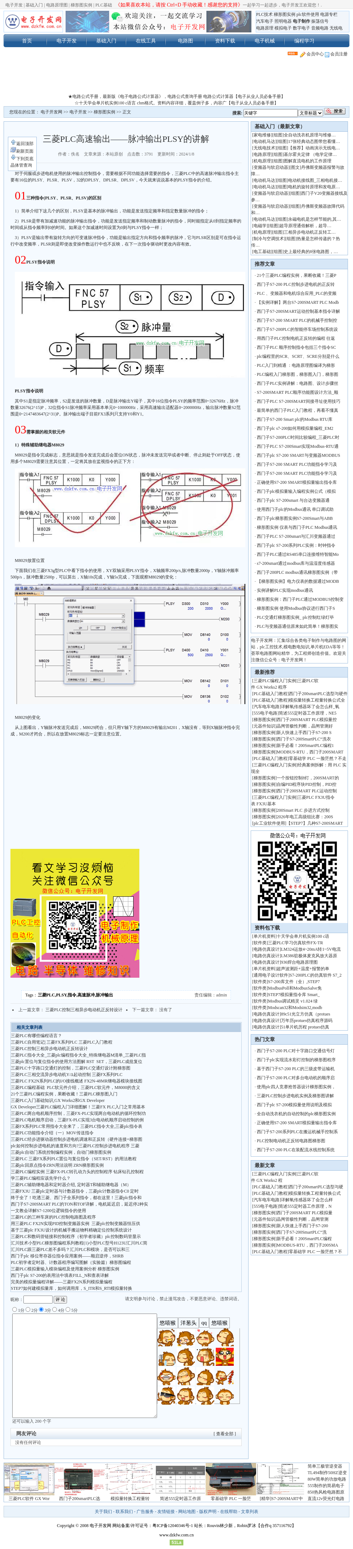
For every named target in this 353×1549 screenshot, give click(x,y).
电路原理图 (57, 5)
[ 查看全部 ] (225, 1433)
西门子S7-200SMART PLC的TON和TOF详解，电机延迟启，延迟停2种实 (79, 1204)
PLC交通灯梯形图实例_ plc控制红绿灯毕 (295, 617)
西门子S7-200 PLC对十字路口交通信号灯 (296, 1050)
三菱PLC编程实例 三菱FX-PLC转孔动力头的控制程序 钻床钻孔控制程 (77, 1171)
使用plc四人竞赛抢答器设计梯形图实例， (296, 1086)
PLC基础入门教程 (270, 693)
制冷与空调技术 (269, 238)
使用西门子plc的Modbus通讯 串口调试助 (295, 509)
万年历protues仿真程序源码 (306, 1020)
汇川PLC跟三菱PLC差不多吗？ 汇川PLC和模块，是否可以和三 (70, 1249)
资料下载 (225, 41)
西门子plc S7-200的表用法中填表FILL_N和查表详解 (60, 1275)
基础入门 (34, 5)
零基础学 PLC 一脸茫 (231, 1498)
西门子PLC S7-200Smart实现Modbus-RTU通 (298, 446)
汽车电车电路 (267, 706)
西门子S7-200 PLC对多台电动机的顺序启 (296, 1077)
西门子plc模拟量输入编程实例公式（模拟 (296, 491)
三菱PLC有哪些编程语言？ (36, 1035)
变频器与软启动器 (271, 167)
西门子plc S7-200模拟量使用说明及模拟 (294, 1104)
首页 (27, 41)
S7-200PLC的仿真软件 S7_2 (315, 975)
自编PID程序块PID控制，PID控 (306, 784)
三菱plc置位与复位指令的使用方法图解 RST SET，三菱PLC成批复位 (76, 1061)
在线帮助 (228, 1511)
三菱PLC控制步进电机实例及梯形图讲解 (295, 1095)
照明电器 (283, 21)
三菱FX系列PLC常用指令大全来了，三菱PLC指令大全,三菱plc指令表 (76, 1126)
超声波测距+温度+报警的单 (303, 968)
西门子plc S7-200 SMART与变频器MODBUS (298, 455)
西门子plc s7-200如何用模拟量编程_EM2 (295, 428)
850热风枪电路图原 (326, 1492)
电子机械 (265, 41)
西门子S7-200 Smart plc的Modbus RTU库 (294, 419)
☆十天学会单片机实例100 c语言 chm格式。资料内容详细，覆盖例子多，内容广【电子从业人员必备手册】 (176, 102)
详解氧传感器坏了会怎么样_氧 (310, 706)
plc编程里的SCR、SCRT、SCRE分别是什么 (298, 356)
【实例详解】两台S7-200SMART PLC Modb (298, 302)
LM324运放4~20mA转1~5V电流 (311, 949)
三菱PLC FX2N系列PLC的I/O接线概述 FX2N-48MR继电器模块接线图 (76, 1081)
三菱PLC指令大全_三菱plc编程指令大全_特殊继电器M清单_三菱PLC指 (78, 1055)
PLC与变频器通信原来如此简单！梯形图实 (297, 626)
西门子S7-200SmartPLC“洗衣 (304, 739)
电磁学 (260, 225)
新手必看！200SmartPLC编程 (304, 1238)
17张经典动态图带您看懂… (314, 141)
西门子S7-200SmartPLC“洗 (302, 1232)
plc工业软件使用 (269, 823)
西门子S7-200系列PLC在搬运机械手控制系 (297, 1131)
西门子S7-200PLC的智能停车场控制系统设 (297, 329)
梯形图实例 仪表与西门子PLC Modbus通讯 (297, 527)
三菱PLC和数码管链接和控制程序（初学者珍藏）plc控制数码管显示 (76, 1236)
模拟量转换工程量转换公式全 (317, 700)
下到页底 (21, 158)
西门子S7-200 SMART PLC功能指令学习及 (297, 464)
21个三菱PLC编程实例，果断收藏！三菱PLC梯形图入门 (64, 1094)
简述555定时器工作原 (180, 1498)
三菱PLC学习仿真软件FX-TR (295, 942)
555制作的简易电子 (326, 1485)
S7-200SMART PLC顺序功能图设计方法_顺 (297, 392)
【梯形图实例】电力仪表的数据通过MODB (298, 581)
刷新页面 (21, 151)
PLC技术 (264, 14)
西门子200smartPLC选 (79, 1498)
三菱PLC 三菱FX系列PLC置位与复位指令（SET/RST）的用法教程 (74, 1158)
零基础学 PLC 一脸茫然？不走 (318, 758)
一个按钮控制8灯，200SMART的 (308, 777)
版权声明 (207, 1511)
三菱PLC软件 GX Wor (29, 1498)
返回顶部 (21, 143)
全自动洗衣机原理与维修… (310, 135)
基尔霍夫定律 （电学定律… (310, 154)
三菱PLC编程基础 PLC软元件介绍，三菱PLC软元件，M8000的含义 (75, 1087)
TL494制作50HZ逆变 (327, 1472)
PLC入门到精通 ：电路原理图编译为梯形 (296, 365)
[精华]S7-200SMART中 (281, 1498)
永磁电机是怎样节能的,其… (314, 219)
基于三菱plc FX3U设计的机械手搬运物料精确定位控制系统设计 (71, 1230)
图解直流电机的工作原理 (307, 160)
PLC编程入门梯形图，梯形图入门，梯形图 (297, 374)
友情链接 (166, 1511)
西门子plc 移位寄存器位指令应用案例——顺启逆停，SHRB (67, 1255)
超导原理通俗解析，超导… (305, 225)
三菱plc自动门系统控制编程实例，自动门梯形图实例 (61, 1152)
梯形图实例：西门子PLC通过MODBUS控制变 (300, 599)
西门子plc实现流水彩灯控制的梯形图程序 (296, 1059)
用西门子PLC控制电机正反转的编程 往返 (296, 338)
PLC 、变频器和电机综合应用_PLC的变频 (296, 293)
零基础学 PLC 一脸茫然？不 (315, 1251)
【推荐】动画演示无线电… (314, 147)
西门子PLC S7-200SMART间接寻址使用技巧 (298, 401)
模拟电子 (283, 28)
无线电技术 (264, 147)
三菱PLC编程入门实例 (275, 680)
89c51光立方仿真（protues (305, 1014)
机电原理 (262, 160)
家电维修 (262, 135)
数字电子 (301, 28)
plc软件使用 (307, 14)
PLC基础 (103, 5)
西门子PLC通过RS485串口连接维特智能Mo (298, 554)
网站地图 (187, 1511)
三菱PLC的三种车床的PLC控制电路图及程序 (53, 1217)
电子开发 (14, 5)
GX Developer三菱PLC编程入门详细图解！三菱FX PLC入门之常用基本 (78, 1106)
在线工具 (146, 41)
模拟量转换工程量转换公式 (315, 1193)
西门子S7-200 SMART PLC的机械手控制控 (297, 320)
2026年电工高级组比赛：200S (305, 816)
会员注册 (336, 54)
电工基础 (262, 251)
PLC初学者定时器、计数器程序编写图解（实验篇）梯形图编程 (71, 1262)
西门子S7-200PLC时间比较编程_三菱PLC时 (298, 437)
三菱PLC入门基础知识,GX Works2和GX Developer (57, 1100)
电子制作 (301, 21)
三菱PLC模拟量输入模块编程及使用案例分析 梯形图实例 (65, 1268)
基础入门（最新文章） (280, 126)
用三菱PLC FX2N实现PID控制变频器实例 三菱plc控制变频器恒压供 (75, 1223)
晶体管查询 (21, 165)
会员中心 (312, 54)
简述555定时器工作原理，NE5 (307, 713)
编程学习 (304, 41)
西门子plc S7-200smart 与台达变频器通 (293, 500)
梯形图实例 (81, 5)
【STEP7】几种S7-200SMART (315, 823)
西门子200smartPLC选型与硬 (316, 1186)
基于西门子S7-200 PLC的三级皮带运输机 (296, 1068)
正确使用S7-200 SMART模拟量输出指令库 (297, 482)
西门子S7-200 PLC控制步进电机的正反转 (296, 284)
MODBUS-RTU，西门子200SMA (307, 1245)
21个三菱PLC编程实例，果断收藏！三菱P (296, 275)
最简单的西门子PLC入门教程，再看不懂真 (297, 410)
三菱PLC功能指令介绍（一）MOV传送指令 (52, 1132)
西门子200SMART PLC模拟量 (304, 1212)
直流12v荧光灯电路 (326, 1498)
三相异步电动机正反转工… (310, 232)
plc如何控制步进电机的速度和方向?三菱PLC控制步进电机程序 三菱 (75, 1145)
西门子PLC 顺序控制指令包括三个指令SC (296, 347)
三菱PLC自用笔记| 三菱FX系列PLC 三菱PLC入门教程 (61, 1042)
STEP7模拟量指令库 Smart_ (294, 994)
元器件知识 (264, 726)
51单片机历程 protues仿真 (305, 1027)
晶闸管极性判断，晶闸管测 (303, 1219)
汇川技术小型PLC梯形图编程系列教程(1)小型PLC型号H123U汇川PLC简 (79, 1243)
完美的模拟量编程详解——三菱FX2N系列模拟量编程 (61, 1281)
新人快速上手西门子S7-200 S (304, 732)
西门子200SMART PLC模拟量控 (307, 719)
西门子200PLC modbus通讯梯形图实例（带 (297, 572)
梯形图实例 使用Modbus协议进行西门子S (296, 608)
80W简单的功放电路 (327, 1479)
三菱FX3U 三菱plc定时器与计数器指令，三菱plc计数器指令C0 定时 (75, 1191)
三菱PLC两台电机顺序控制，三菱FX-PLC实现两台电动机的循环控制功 (78, 1113)
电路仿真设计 (267, 949)
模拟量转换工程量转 (130, 1498)
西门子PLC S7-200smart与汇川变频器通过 (296, 536)
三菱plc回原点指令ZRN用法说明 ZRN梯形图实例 (57, 1165)
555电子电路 (265, 713)
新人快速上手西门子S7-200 (302, 1225)
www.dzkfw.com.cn (176, 1534)
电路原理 (264, 28)
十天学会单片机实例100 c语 (303, 936)
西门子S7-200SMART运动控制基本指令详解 (298, 311)
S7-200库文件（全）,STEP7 (294, 981)
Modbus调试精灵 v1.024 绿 (293, 1001)
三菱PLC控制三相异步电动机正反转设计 (83, 1009)
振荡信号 (320, 21)
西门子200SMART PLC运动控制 (307, 790)
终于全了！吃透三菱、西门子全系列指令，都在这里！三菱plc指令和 (76, 1197)
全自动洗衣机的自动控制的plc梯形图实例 (296, 1113)
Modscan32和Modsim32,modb (295, 1007)
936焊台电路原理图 (299, 962)
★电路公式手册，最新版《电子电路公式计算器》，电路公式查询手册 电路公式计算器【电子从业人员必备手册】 (176, 96)
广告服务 (145, 1511)
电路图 (185, 41)
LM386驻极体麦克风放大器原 (309, 955)
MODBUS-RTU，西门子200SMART (310, 752)
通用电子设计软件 (271, 975)
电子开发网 (51, 111)
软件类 (260, 942)
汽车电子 (264, 21)
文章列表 (249, 1511)
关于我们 (103, 1511)
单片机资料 (264, 936)
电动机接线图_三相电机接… (315, 180)
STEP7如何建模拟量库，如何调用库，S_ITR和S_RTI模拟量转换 (71, 1288)
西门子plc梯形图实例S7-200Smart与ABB (295, 518)
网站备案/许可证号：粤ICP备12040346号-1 (152, 1525)
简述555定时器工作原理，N (305, 1206)
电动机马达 (264, 141)
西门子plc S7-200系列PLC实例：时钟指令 (296, 545)
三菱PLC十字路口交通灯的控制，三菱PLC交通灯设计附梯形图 (70, 1068)
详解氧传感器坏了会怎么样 (307, 1199)
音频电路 (320, 28)
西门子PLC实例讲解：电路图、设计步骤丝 (297, 383)
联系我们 (124, 1511)
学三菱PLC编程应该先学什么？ (41, 1178)
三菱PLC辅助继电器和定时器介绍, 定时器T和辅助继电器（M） (71, 1184)
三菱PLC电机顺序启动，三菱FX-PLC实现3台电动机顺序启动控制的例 (77, 1119)
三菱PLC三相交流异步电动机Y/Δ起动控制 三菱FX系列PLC (66, 1074)
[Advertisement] (176, 77)
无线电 (336, 28)
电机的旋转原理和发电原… (314, 186)
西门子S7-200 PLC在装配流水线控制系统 (296, 1149)
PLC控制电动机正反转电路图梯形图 (291, 1140)
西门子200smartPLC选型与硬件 (318, 693)
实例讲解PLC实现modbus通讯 (285, 590)
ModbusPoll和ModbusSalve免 (295, 988)
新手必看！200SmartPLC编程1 (305, 745)
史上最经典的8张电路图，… (311, 251)
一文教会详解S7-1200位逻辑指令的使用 (48, 1210)
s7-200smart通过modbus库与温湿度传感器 (296, 563)
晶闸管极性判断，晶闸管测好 (305, 726)
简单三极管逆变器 (325, 1466)
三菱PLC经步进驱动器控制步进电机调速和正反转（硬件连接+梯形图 (76, 1139)
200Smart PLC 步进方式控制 (304, 810)
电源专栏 (329, 14)
